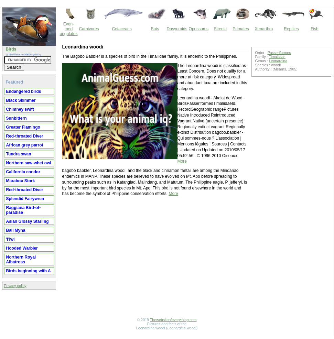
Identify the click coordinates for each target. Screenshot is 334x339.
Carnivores (89, 28)
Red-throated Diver (24, 136)
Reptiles (291, 28)
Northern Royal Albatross (21, 259)
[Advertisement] (155, 258)
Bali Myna (15, 230)
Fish (315, 28)
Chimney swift (20, 109)
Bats (155, 28)
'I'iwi (10, 239)
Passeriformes (279, 53)
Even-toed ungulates (69, 29)
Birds (11, 49)
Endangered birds (23, 91)
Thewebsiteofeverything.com (173, 320)
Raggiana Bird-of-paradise (23, 210)
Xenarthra (264, 28)
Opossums (198, 28)
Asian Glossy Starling (27, 221)
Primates (241, 28)
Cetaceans (121, 28)
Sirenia (220, 28)
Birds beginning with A (28, 271)
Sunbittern (16, 118)
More (182, 161)
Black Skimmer (21, 100)
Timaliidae (277, 57)
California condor (23, 172)
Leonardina (278, 61)
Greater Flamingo (23, 127)
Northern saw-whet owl (28, 163)
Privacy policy (15, 286)
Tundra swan (18, 154)
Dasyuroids (177, 28)
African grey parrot (24, 145)
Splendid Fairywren (25, 198)
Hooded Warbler (22, 248)
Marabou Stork (20, 180)
